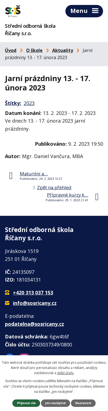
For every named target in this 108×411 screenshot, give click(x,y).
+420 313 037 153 (33, 292)
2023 (29, 103)
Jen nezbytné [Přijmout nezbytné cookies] (55, 403)
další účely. (65, 373)
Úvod (10, 50)
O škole (34, 50)
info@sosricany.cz (35, 303)
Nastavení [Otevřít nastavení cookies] (83, 403)
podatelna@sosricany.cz (34, 324)
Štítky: (13, 103)
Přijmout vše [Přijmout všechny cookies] (26, 403)
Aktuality (62, 50)
